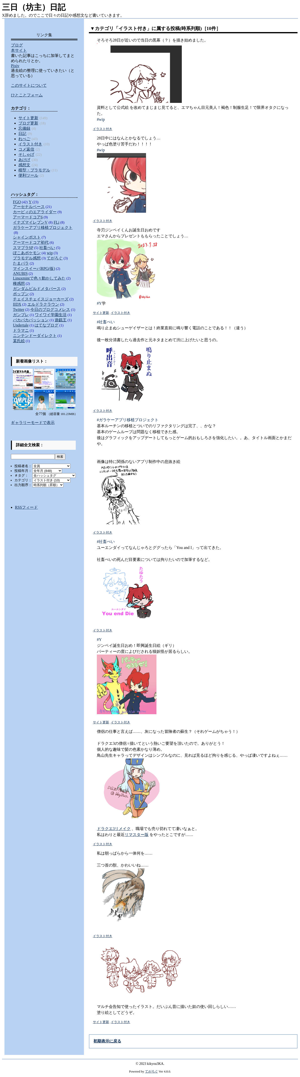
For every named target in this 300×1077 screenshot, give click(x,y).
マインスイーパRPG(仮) (34, 268)
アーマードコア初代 (31, 242)
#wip (101, 119)
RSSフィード (26, 507)
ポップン (21, 294)
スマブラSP (23, 248)
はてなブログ (46, 325)
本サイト (19, 50)
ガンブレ (21, 315)
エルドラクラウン (43, 304)
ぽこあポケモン (27, 253)
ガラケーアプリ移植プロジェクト (43, 227)
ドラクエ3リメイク (114, 829)
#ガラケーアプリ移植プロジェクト (127, 420)
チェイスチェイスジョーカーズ (41, 299)
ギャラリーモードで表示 (33, 422)
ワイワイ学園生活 (51, 315)
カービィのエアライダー (35, 212)
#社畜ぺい (106, 322)
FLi (56, 222)
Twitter (18, 309)
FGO (17, 202)
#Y (99, 303)
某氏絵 (19, 341)
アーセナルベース (29, 207)
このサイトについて (29, 85)
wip (50, 253)
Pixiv (15, 66)
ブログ (17, 45)
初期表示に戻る (107, 1041)
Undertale (21, 325)
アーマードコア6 (28, 217)
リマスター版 (137, 834)
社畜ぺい (47, 248)
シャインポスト (27, 237)
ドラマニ (21, 330)
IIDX (17, 304)
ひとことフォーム (27, 95)
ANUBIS (20, 273)
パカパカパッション (31, 320)
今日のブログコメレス (50, 309)
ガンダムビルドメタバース (37, 289)
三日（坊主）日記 (34, 7)
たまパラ (21, 263)
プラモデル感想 (27, 258)
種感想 (19, 283)
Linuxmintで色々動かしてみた (39, 278)
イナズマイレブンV (30, 222)
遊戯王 (61, 320)
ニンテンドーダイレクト (35, 335)
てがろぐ (55, 258)
